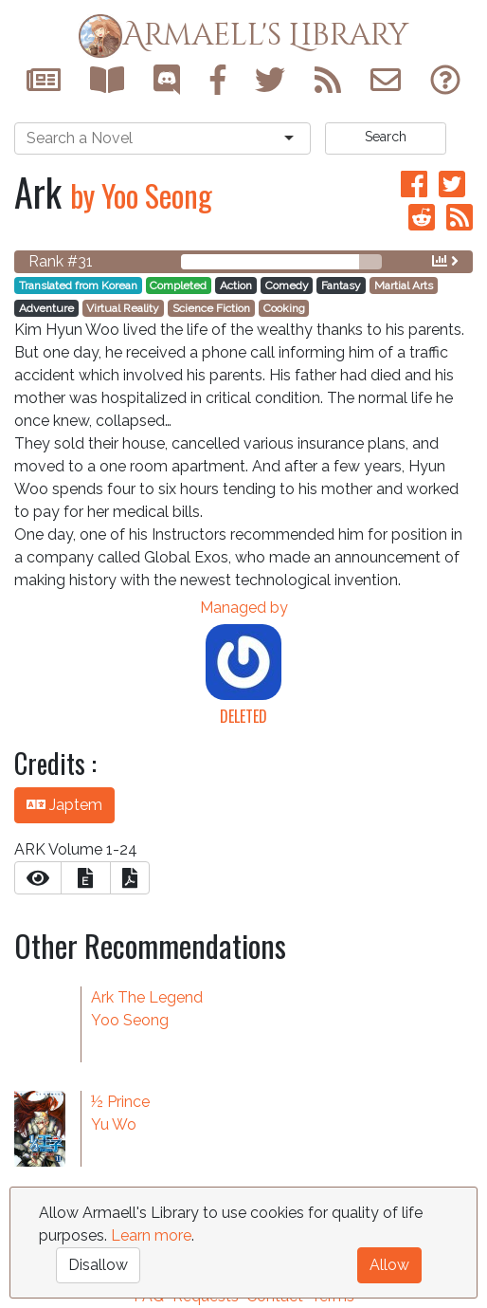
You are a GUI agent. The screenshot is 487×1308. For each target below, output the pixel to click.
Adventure (46, 308)
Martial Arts (403, 285)
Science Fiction (211, 308)
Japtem (64, 805)
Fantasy (341, 285)
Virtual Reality (122, 308)
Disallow (98, 1265)
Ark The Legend (147, 997)
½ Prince (120, 1102)
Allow (389, 1265)
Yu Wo (113, 1124)
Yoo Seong (130, 1020)
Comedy (287, 285)
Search (385, 136)
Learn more (151, 1235)
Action (236, 285)
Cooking (284, 308)
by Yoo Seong (141, 195)
